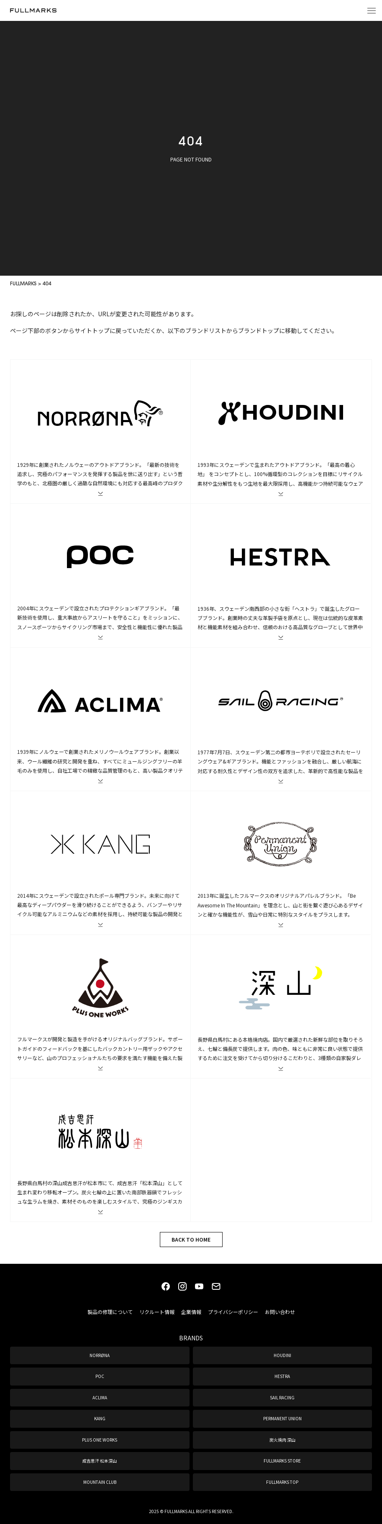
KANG (99, 1418)
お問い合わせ (280, 1311)
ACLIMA (99, 1397)
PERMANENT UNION (282, 1418)
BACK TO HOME (191, 1239)
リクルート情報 (156, 1311)
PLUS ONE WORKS (99, 1440)
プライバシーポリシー (233, 1311)
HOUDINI (282, 1355)
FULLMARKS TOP (282, 1482)
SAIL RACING (282, 1397)
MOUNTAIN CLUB (99, 1482)
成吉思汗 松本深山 (99, 1460)
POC (99, 1376)
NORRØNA (100, 1355)
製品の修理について (110, 1311)
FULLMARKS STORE (282, 1460)
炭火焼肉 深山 (282, 1440)
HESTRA (282, 1376)
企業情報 (191, 1311)
